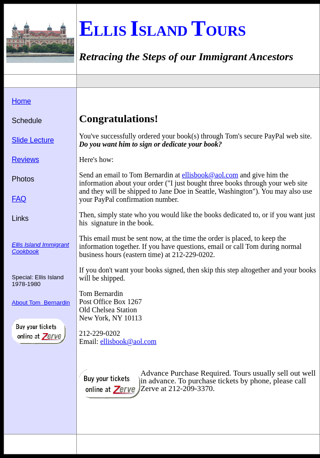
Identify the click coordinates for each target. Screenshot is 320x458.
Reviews (25, 159)
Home (21, 101)
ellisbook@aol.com (210, 175)
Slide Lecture (33, 140)
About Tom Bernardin (41, 302)
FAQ (19, 199)
